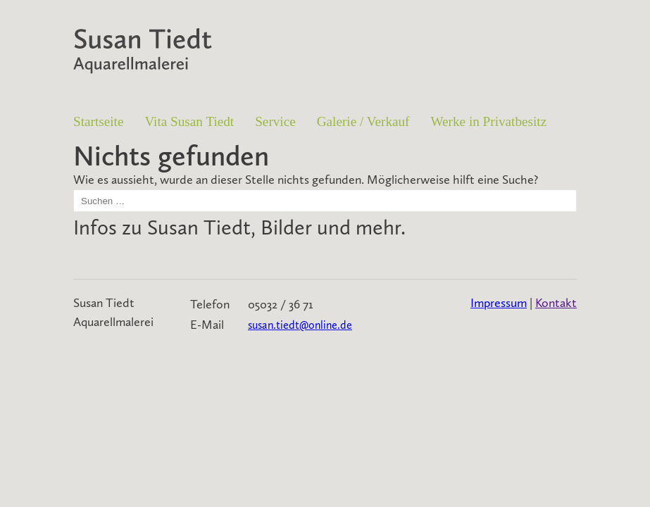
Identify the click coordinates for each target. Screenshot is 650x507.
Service (275, 121)
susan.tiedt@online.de (300, 325)
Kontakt (556, 303)
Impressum (498, 303)
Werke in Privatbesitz (489, 121)
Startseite (98, 121)
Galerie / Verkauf (363, 121)
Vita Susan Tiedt (189, 121)
